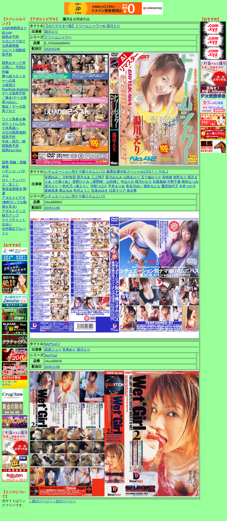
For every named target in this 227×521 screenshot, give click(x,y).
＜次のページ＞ (64, 501)
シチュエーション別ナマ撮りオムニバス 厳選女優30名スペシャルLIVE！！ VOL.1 (106, 171)
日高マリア (117, 190)
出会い (7, 224)
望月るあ (83, 177)
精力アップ (10, 215)
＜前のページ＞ (40, 501)
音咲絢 (167, 177)
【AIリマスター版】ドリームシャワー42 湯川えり (82, 26)
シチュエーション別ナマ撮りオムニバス (75, 196)
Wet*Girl (51, 355)
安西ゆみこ (53, 177)
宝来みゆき (99, 190)
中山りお (127, 181)
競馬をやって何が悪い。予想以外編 (14, 67)
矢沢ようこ (81, 190)
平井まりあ (116, 186)
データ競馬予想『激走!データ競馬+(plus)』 (14, 97)
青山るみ (65, 190)
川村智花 (69, 177)
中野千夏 (174, 181)
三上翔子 (98, 177)
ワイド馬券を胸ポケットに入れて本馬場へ (14, 123)
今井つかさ (187, 186)
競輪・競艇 (18, 162)
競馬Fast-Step (11, 150)
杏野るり (180, 177)
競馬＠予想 (10, 37)
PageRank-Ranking (15, 89)
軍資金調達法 (12, 189)
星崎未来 (51, 190)
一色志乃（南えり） (74, 186)
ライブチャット (14, 220)
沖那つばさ (98, 186)
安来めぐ (69, 349)
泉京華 (132, 190)
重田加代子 (169, 186)
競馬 (5, 162)
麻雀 (5, 166)
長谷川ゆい (134, 186)
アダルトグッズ (14, 211)
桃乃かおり (143, 181)
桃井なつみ (190, 181)
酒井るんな (152, 186)
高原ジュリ (53, 349)
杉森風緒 (159, 181)
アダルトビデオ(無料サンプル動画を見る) (14, 202)
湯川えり (51, 31)
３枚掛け (8, 85)
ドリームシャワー (58, 37)
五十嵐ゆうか (151, 177)
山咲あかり (131, 177)
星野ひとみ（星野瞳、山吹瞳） (96, 181)
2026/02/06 (52, 49)
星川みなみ (113, 177)
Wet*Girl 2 (52, 344)
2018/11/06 (52, 208)
